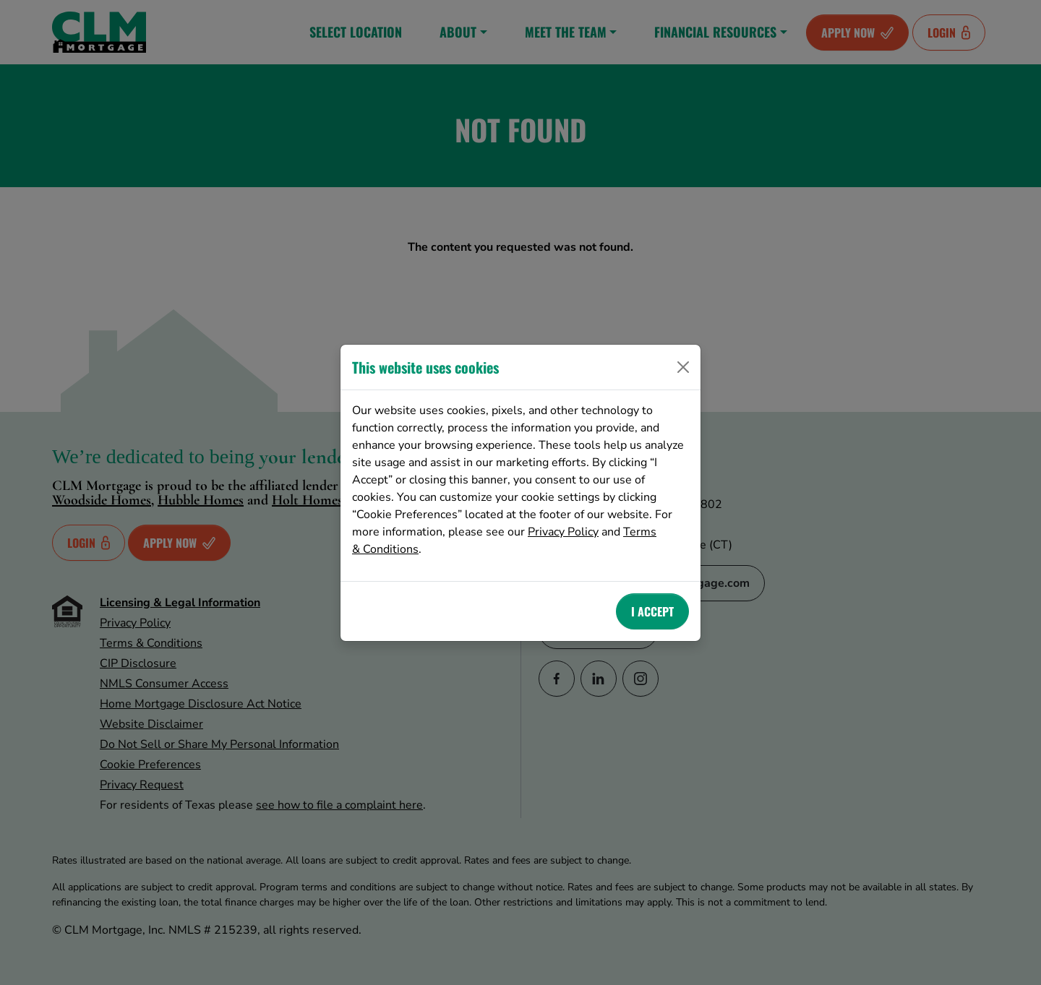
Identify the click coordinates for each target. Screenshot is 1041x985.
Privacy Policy (563, 532)
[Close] (683, 367)
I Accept (652, 611)
